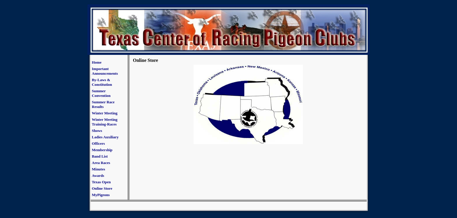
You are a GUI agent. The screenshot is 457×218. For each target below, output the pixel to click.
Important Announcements (105, 71)
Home (96, 62)
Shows (97, 130)
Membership (102, 150)
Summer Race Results (103, 104)
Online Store (102, 188)
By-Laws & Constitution (102, 82)
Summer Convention (101, 93)
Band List (100, 156)
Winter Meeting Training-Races (104, 121)
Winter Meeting (104, 113)
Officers (98, 143)
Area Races (101, 163)
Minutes (98, 169)
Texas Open (101, 182)
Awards (98, 175)
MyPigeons (101, 195)
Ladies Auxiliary (105, 137)
